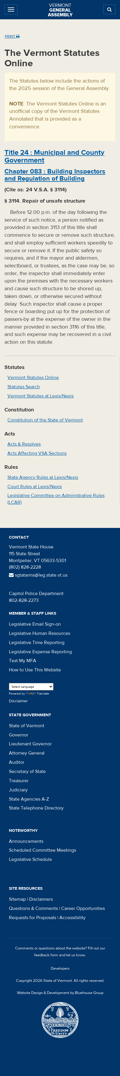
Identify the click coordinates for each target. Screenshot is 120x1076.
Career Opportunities (83, 908)
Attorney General (27, 753)
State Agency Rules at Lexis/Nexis (42, 477)
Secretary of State (27, 771)
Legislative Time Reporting (36, 643)
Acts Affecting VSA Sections (37, 453)
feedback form (46, 955)
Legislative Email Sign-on (35, 624)
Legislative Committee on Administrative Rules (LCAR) (56, 499)
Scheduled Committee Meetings (42, 850)
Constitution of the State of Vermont (45, 420)
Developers (60, 968)
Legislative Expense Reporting (40, 652)
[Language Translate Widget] (31, 686)
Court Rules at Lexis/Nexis (34, 487)
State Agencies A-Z (29, 799)
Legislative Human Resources (39, 633)
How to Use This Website (35, 670)
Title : (54, 156)
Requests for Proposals (32, 918)
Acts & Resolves (24, 444)
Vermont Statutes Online (33, 378)
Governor (18, 735)
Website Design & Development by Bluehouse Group (60, 992)
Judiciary (18, 790)
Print (12, 36)
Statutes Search (23, 387)
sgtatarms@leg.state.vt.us (38, 575)
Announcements (26, 841)
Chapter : (54, 175)
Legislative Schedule (30, 859)
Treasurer (19, 781)
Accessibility (72, 918)
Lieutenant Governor (30, 744)
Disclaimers (41, 899)
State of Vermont (26, 726)
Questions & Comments (33, 908)
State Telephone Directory (36, 808)
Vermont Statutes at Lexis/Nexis (40, 396)
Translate (37, 694)
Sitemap (17, 899)
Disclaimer (18, 701)
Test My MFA (22, 661)
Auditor (16, 762)
